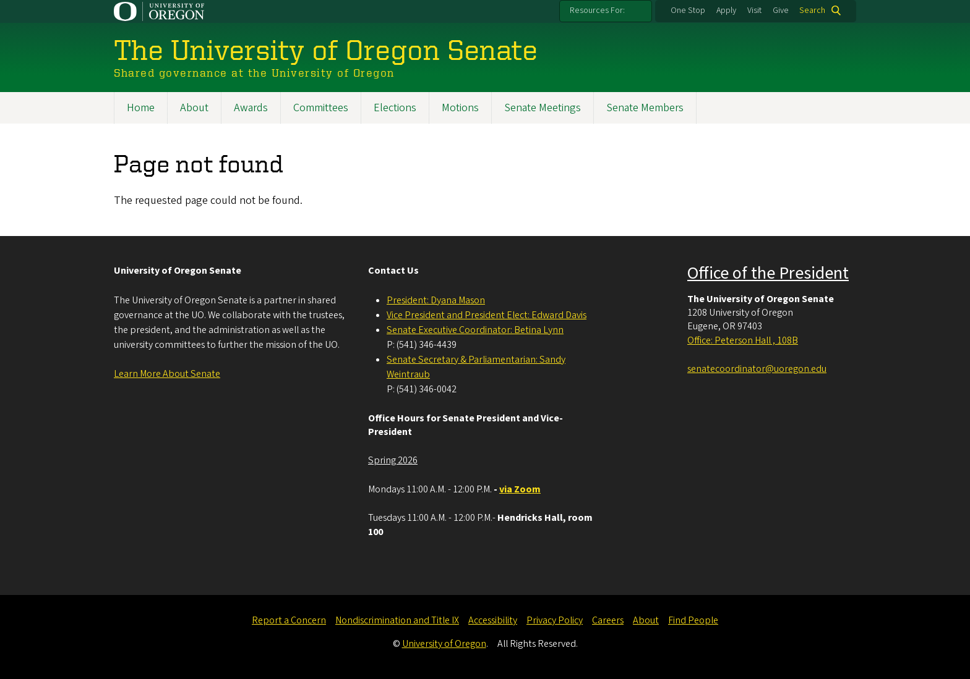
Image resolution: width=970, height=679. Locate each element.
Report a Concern (289, 620)
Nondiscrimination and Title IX (397, 620)
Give (781, 10)
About (194, 108)
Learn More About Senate (167, 374)
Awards (251, 108)
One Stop (688, 10)
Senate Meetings (542, 108)
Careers (608, 620)
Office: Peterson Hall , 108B (742, 340)
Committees (320, 108)
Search (812, 10)
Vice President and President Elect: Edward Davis (486, 315)
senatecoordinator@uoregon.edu (756, 369)
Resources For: (597, 10)
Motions (460, 108)
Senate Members (645, 108)
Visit (754, 10)
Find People (693, 620)
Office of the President (768, 273)
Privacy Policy (554, 620)
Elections (395, 108)
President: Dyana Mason (436, 300)
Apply (726, 10)
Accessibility (492, 620)
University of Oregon (444, 644)
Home (141, 108)
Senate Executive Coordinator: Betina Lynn (475, 330)
